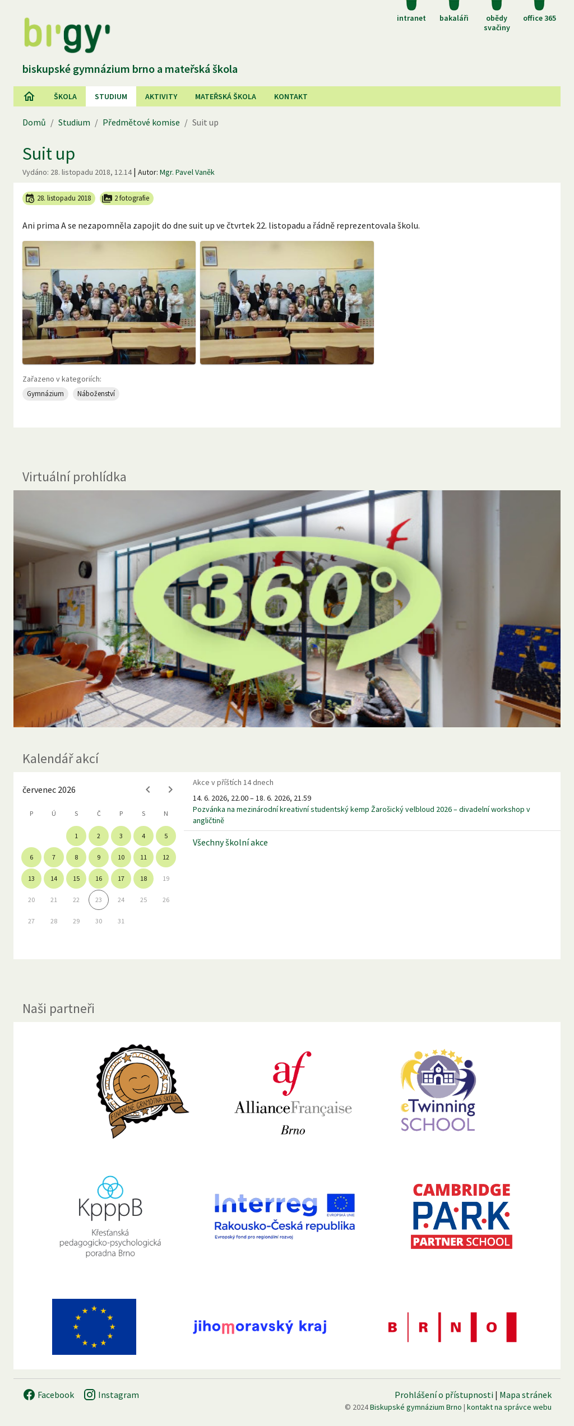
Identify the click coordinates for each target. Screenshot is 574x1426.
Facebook (48, 1394)
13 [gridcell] (31, 878)
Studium (111, 96)
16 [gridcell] (98, 878)
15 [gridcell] (76, 878)
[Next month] (170, 789)
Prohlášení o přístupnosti (444, 1394)
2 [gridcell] (98, 836)
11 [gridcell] (143, 857)
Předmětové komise (141, 122)
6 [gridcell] (31, 857)
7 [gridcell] (53, 857)
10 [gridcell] (121, 857)
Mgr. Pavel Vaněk (187, 172)
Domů (34, 122)
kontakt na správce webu (509, 1407)
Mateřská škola (225, 96)
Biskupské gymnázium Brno (416, 1407)
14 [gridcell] (53, 878)
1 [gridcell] (76, 836)
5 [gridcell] (166, 836)
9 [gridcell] (98, 857)
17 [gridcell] (121, 878)
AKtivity (161, 96)
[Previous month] (148, 789)
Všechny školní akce (230, 842)
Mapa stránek (525, 1394)
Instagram (111, 1394)
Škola (65, 96)
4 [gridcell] (143, 836)
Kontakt (291, 96)
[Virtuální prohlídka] (287, 609)
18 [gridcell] (143, 878)
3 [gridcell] (121, 836)
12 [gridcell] (166, 857)
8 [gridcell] (76, 857)
